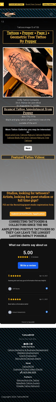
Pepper (27, 33)
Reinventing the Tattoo (28, 380)
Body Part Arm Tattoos (26, 138)
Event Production (28, 356)
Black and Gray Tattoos (16, 135)
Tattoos (13, 33)
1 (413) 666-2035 (28, 372)
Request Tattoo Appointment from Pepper (28, 111)
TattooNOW (28, 366)
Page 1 (42, 33)
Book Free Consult (35, 4)
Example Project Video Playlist (28, 369)
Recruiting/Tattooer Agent (28, 359)
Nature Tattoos (35, 135)
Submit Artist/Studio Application (28, 214)
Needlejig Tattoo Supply (28, 383)
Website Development (28, 353)
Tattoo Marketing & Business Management (28, 350)
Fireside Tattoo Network (28, 386)
